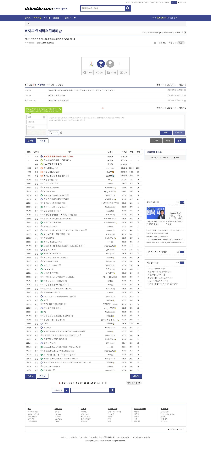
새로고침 (182, 85)
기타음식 (137, 421)
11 (85, 383)
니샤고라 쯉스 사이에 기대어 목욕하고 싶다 (60, 347)
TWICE (57, 421)
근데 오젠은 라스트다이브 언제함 (55, 316)
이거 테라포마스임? (50, 242)
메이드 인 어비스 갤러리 (43, 31)
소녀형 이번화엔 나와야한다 (53, 195)
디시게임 (154, 2)
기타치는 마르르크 (50, 265)
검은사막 (31, 419)
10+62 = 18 (47, 269)
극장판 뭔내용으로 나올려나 (53, 285)
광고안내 (84, 437)
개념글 (43, 141)
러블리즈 (58, 414)
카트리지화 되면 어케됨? (52, 304)
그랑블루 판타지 (33, 414)
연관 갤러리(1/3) (154, 33)
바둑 (109, 419)
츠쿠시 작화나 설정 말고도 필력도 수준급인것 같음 (63, 230)
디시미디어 (152, 252)
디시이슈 (163, 252)
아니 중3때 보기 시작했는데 (53, 258)
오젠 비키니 (47, 343)
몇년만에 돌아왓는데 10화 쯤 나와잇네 (58, 215)
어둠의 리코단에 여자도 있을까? (55, 219)
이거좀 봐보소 (48, 191)
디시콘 (167, 2)
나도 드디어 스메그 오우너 (158, 281)
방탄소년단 (58, 419)
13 (92, 383)
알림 (176, 158)
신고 (123, 72)
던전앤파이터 (32, 421)
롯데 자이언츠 (86, 419)
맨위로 (180, 429)
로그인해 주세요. (154, 152)
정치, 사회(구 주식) (114, 412)
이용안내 (178, 33)
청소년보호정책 (123, 437)
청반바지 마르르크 (50, 254)
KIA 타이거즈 (85, 416)
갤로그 (147, 2)
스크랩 (154, 43)
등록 (166, 133)
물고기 (136, 416)
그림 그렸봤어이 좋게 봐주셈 (54, 199)
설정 (143, 33)
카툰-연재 (164, 419)
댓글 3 (181, 43)
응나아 (45, 328)
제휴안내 (74, 437)
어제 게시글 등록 (165, 18)
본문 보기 (160, 85)
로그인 (174, 2)
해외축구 (84, 421)
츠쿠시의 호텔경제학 (50, 366)
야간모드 (182, 2)
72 (43, 312)
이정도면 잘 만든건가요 (157, 269)
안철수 (110, 416)
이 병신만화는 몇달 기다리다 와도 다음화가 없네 (62, 331)
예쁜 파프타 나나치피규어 (52, 281)
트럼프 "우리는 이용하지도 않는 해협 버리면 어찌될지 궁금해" (165, 230)
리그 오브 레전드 (33, 412)
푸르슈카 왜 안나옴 (50, 211)
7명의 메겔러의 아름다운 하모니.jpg (57, 296)
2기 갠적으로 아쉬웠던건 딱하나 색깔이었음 (60, 335)
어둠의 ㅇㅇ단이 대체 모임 (53, 203)
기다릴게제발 (47, 238)
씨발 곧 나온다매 (49, 180)
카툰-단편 (164, 421)
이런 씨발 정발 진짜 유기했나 (54, 234)
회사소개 (64, 437)
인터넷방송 (165, 412)
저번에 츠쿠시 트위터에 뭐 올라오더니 (58, 277)
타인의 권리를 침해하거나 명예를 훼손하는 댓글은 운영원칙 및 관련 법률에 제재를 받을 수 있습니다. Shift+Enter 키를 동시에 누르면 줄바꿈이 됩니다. (87, 119)
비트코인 (111, 414)
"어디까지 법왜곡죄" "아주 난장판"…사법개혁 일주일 (165, 240)
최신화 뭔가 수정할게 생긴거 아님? (56, 289)
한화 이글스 (85, 414)
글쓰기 (180, 141)
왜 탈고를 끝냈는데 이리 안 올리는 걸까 (58, 359)
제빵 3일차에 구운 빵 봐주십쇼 (159, 272)
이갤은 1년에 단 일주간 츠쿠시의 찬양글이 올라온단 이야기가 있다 (64, 363)
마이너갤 (38, 18)
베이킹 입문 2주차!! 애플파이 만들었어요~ (164, 284)
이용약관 (94, 437)
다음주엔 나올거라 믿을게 (52, 339)
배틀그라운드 (32, 416)
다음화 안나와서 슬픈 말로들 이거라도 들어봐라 (61, 246)
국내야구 (84, 412)
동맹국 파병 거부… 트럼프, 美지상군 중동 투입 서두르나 (165, 243)
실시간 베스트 (153, 202)
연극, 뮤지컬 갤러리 (168, 414)
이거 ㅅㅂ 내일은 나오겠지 (53, 207)
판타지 (163, 416)
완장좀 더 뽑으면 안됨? (51, 320)
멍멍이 (136, 412)
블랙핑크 (58, 412)
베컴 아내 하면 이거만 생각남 (157, 236)
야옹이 (136, 414)
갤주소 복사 (168, 33)
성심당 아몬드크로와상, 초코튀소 (160, 278)
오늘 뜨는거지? (48, 184)
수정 (156, 141)
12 (88, 383)
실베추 (87, 72)
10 (81, 383)
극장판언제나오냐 (49, 293)
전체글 (30, 141)
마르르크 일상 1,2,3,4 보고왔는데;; (56, 351)
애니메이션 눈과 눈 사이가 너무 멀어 (57, 355)
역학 (109, 421)
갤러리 (128, 2)
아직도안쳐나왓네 (49, 261)
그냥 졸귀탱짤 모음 (50, 308)
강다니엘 (58, 416)
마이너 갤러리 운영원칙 (141, 437)
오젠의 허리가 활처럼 (51, 223)
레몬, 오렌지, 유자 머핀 (156, 275)
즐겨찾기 (154, 158)
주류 (135, 419)
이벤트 (160, 2)
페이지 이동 (133, 383)
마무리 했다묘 (48, 226)
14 (95, 383)
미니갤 (134, 2)
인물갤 (140, 2)
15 (98, 383)
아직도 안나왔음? (49, 188)
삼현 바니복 (47, 250)
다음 (103, 383)
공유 (99, 72)
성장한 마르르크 (49, 273)
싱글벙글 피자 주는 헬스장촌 (157, 233)
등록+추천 (178, 133)
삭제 (185, 90)
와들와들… (47, 370)
